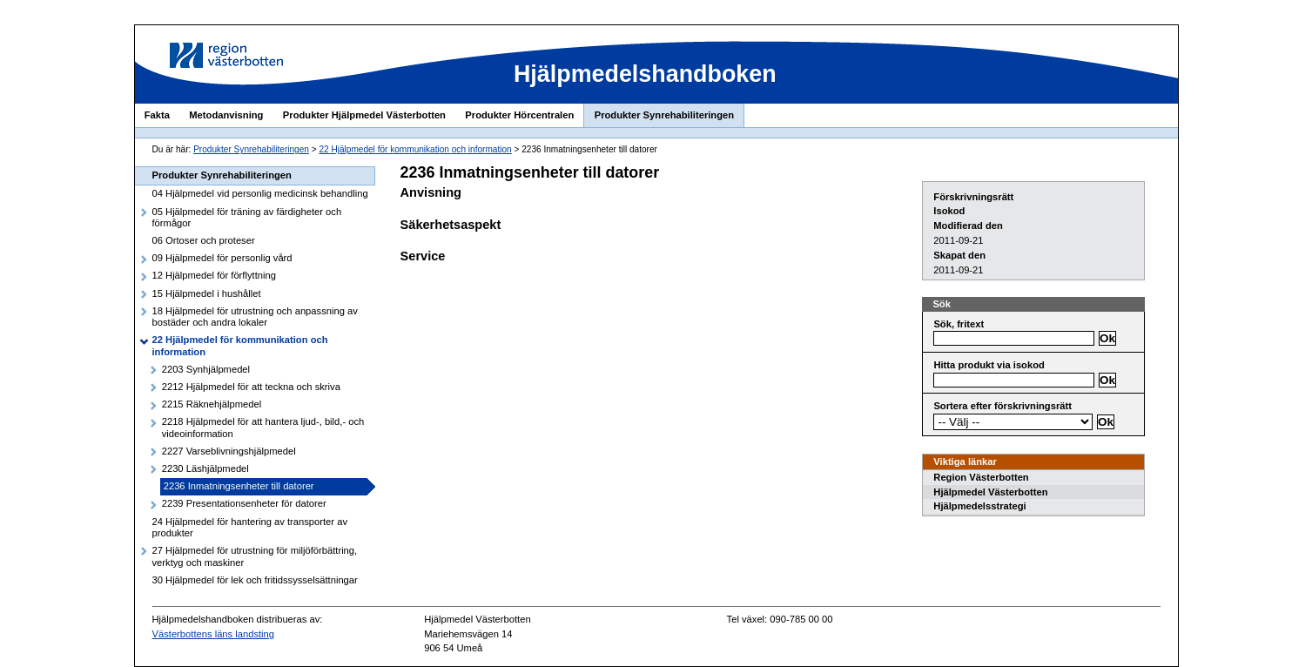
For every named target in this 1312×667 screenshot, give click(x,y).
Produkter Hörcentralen (519, 115)
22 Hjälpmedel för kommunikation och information (415, 149)
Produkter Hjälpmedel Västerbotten (364, 115)
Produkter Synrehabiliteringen (664, 115)
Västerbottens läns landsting (213, 634)
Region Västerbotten (980, 477)
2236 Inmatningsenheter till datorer (239, 486)
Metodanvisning (226, 115)
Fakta (157, 115)
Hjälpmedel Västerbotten (990, 492)
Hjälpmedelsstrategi (979, 506)
